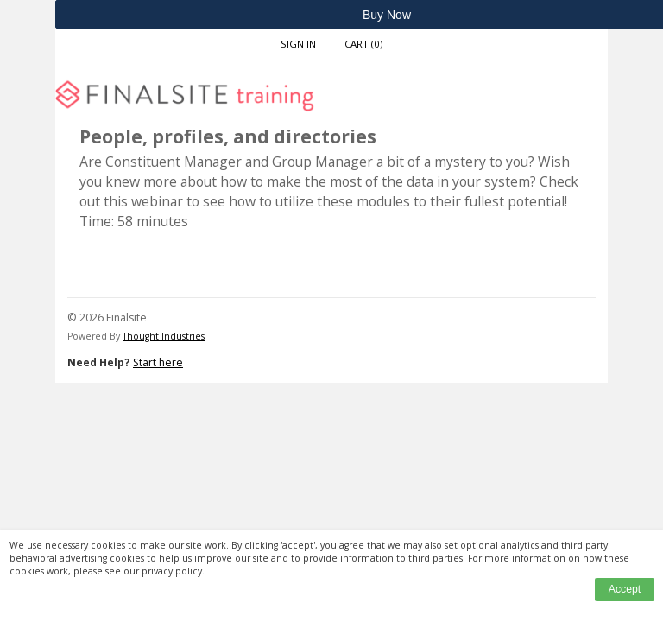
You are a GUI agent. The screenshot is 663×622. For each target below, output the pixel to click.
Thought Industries (164, 336)
